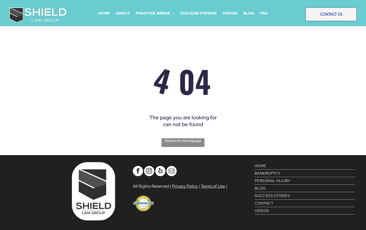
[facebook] (138, 171)
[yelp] (160, 171)
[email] (171, 171)
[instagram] (149, 171)
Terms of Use (213, 186)
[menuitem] (104, 13)
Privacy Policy (185, 186)
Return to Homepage (183, 140)
